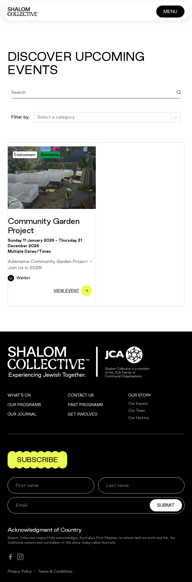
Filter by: (20, 117)
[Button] (170, 12)
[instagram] (20, 556)
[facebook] (11, 556)
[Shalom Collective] (23, 11)
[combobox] (37, 117)
